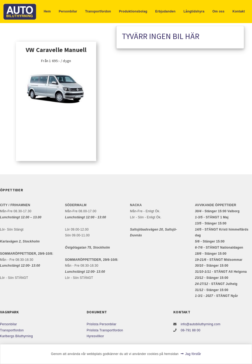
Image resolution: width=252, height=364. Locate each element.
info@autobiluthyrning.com (200, 324)
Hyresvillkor (95, 336)
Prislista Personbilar (101, 324)
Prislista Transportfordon (105, 330)
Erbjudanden (165, 11)
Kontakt (238, 11)
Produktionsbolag (133, 11)
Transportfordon (98, 11)
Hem (47, 11)
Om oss (218, 11)
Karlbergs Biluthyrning (16, 336)
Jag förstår (193, 354)
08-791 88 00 (190, 330)
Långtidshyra (193, 11)
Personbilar (68, 11)
